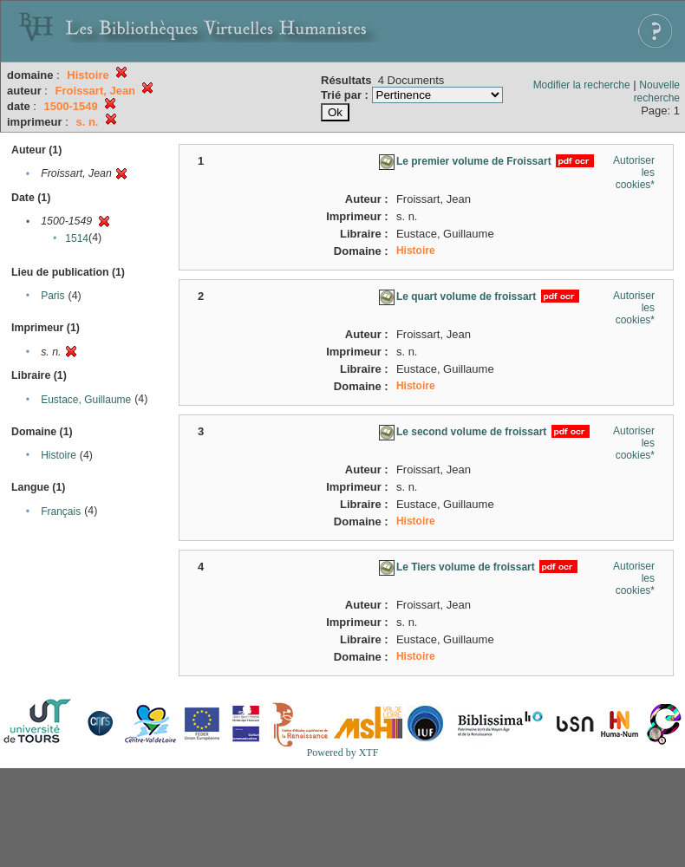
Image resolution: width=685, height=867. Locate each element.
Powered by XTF (343, 752)
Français (61, 511)
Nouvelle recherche (657, 91)
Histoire (58, 455)
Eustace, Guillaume (86, 400)
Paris (52, 296)
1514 (76, 238)
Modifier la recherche (581, 85)
